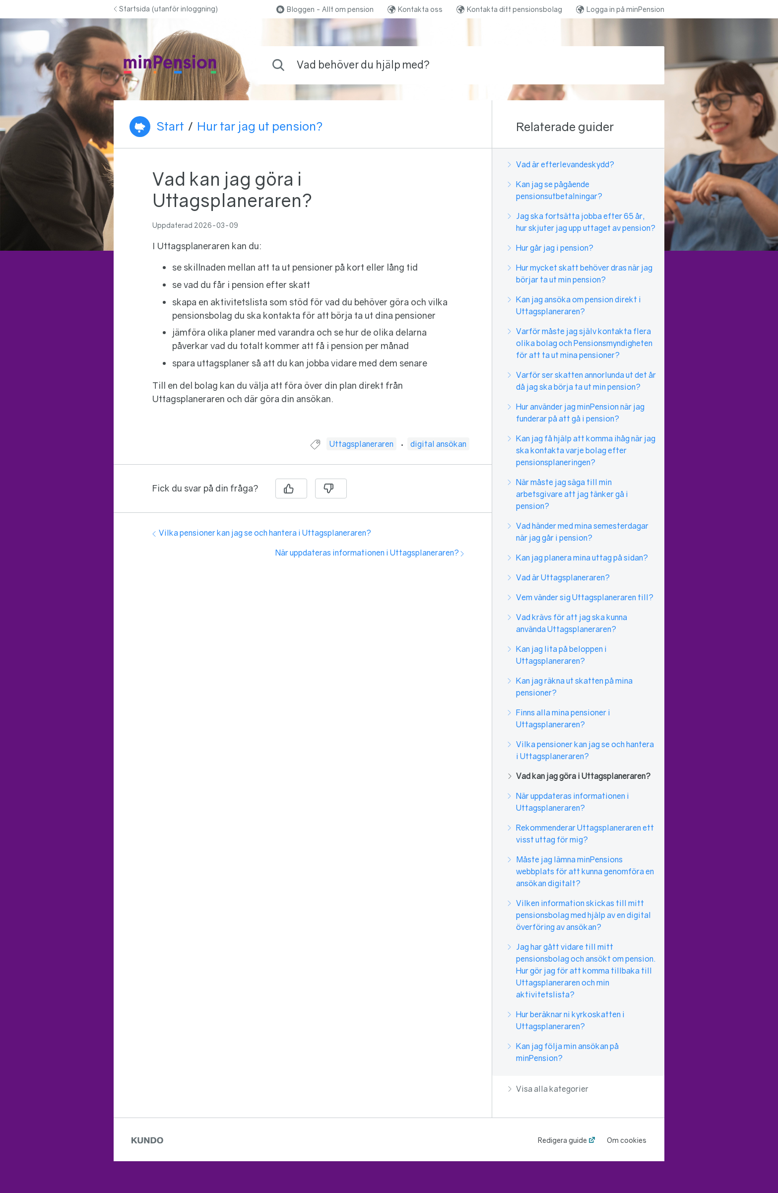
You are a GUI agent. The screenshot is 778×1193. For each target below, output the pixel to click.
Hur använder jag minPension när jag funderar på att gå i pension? (576, 412)
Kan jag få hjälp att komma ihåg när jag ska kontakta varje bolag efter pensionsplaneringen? (581, 450)
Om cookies (627, 1140)
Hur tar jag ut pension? (260, 126)
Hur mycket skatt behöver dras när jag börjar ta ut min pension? (580, 273)
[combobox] (461, 65)
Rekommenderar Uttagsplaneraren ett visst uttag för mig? (581, 833)
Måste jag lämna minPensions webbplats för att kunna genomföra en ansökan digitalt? (581, 871)
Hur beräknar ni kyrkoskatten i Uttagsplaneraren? (566, 1020)
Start (170, 126)
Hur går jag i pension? (550, 248)
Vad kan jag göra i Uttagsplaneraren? (579, 776)
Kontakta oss (415, 9)
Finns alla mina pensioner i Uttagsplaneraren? (559, 718)
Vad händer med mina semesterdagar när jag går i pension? (578, 532)
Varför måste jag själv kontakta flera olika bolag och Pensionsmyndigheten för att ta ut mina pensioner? (580, 343)
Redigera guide (562, 1140)
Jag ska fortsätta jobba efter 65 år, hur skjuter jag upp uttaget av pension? (581, 222)
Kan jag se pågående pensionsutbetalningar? (555, 190)
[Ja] (291, 488)
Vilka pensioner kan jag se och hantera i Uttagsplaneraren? (261, 533)
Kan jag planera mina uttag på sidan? (578, 557)
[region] (303, 299)
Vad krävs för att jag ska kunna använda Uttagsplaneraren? (567, 623)
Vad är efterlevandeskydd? (561, 164)
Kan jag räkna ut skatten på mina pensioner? (570, 687)
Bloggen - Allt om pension (325, 9)
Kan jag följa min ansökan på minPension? (563, 1052)
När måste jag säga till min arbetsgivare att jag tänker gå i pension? (568, 494)
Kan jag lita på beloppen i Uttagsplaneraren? (557, 655)
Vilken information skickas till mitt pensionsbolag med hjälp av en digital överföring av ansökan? (579, 915)
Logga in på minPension (620, 9)
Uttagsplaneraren (361, 444)
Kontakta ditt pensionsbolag (509, 9)
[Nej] (331, 488)
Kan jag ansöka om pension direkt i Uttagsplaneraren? (574, 305)
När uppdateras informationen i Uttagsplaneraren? (369, 553)
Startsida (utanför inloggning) (166, 8)
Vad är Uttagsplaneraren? (559, 577)
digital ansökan (438, 444)
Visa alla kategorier (548, 1089)
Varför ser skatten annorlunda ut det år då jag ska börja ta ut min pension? (582, 381)
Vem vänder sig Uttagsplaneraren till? (580, 597)
